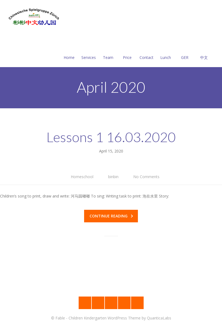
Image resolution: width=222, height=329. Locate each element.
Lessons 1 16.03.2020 (111, 137)
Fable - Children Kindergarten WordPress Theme (98, 318)
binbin (113, 176)
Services (88, 51)
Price (127, 51)
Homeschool (82, 176)
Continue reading (111, 216)
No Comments (146, 176)
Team (108, 51)
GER (184, 51)
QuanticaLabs (159, 318)
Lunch (165, 51)
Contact (146, 51)
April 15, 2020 (111, 151)
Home (69, 51)
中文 (204, 51)
